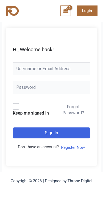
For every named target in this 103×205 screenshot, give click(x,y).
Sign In (51, 132)
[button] (87, 10)
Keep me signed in (31, 113)
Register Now (73, 147)
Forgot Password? (73, 109)
